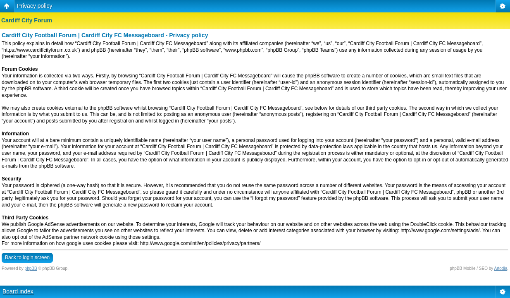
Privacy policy (34, 5)
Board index (17, 291)
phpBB (31, 268)
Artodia (501, 268)
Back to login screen (27, 257)
